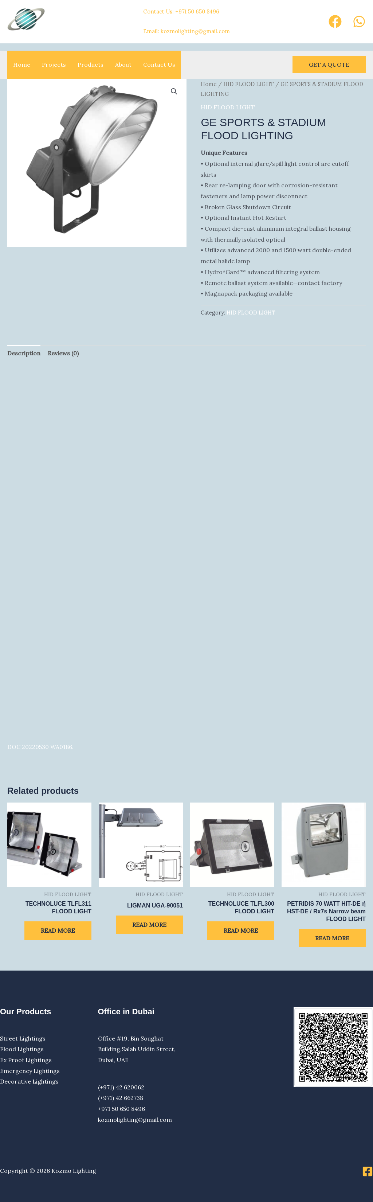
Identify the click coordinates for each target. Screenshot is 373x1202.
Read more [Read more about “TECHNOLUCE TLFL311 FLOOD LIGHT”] (58, 930)
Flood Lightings (22, 1049)
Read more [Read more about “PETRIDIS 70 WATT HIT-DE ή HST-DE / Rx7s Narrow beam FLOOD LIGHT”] (332, 938)
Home (21, 64)
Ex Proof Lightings (26, 1060)
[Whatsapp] (359, 21)
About (123, 64)
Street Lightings (23, 1038)
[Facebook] (335, 21)
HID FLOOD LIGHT (248, 84)
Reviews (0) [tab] (63, 353)
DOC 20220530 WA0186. (40, 746)
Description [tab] (23, 353)
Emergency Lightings (30, 1070)
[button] (329, 64)
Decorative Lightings (29, 1081)
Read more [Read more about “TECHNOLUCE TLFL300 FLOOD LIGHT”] (241, 930)
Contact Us (159, 64)
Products (90, 64)
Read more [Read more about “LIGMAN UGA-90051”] (149, 924)
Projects (54, 64)
